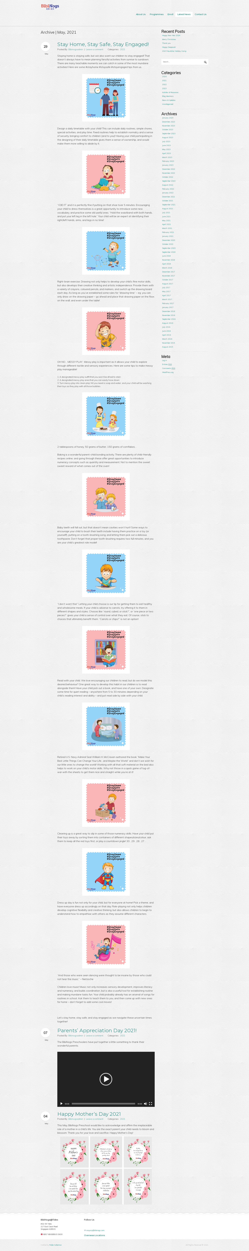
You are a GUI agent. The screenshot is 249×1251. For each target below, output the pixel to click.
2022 (164, 84)
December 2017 (168, 272)
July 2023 (166, 141)
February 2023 (168, 161)
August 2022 (167, 185)
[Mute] (145, 1103)
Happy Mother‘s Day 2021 (89, 1114)
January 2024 (167, 118)
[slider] (103, 1103)
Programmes (156, 14)
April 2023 (166, 153)
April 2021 (166, 224)
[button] (106, 1079)
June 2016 (166, 331)
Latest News (183, 14)
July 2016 (166, 327)
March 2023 (167, 157)
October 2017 (167, 280)
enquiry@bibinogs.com (95, 1230)
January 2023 (167, 165)
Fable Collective (55, 1245)
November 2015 (168, 343)
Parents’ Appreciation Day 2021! (97, 1030)
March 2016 (167, 339)
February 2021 (168, 232)
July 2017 (166, 287)
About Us (140, 14)
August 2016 (167, 323)
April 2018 (166, 264)
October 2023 (167, 129)
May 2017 (166, 291)
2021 (122, 49)
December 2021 (168, 197)
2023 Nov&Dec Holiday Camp (174, 51)
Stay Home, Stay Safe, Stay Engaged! (103, 44)
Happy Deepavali (169, 47)
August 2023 (167, 137)
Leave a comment (94, 49)
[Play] (61, 1103)
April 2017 (166, 295)
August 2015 (167, 347)
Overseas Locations (94, 1235)
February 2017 (168, 303)
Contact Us (200, 14)
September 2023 (168, 133)
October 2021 (167, 201)
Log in (164, 360)
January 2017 (167, 307)
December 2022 (168, 169)
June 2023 (166, 145)
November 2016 (168, 315)
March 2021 (167, 228)
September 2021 (168, 205)
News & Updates (168, 100)
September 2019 (168, 252)
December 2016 (168, 311)
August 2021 (167, 208)
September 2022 (168, 181)
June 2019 (166, 256)
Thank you (166, 43)
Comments (168, 368)
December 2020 (168, 240)
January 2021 (167, 236)
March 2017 (167, 299)
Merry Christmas (169, 39)
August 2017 (167, 284)
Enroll (170, 14)
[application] (106, 1079)
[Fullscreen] (150, 1103)
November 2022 (168, 173)
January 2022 (167, 193)
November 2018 (168, 260)
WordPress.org (168, 372)
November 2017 (168, 276)
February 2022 (168, 189)
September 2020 (168, 248)
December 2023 (168, 122)
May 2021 (166, 220)
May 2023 (166, 149)
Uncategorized (167, 104)
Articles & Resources (170, 92)
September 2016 (168, 319)
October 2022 (167, 177)
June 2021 (166, 216)
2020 (164, 76)
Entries (167, 364)
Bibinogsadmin (75, 49)
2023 (164, 88)
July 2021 (166, 212)
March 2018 (167, 268)
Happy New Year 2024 (171, 35)
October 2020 (167, 244)
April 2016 (166, 335)
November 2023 (168, 126)
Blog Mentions (168, 96)
